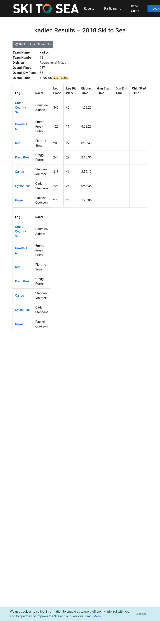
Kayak (19, 200)
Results (89, 8)
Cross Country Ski (20, 107)
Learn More (93, 616)
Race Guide (135, 8)
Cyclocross (23, 186)
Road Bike (22, 157)
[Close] (141, 614)
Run (18, 143)
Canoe (19, 172)
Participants (112, 8)
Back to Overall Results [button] (33, 44)
